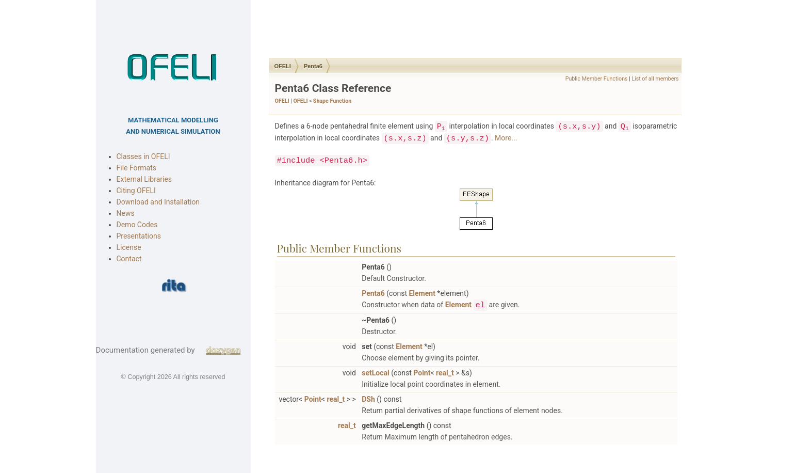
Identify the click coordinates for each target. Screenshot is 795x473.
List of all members (653, 78)
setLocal (374, 373)
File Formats (136, 168)
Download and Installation (158, 202)
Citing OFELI (136, 190)
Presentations (139, 236)
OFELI (281, 66)
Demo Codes (137, 224)
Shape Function (331, 101)
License (129, 247)
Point (420, 373)
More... (505, 138)
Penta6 (311, 66)
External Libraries (144, 179)
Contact (129, 259)
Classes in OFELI (143, 156)
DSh (367, 399)
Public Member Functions (595, 78)
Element (421, 293)
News (126, 213)
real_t (443, 373)
